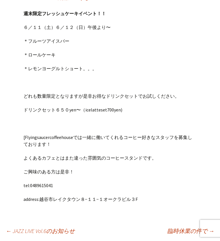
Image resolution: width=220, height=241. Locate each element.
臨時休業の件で (190, 230)
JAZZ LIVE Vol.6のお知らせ (40, 230)
